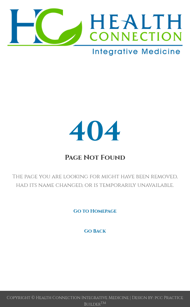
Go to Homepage (94, 211)
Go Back (95, 231)
